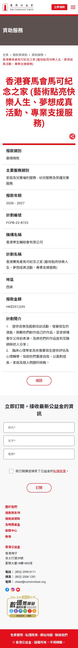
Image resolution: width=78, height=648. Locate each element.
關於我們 (11, 507)
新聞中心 (11, 530)
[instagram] (13, 590)
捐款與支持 (12, 513)
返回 (39, 381)
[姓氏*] (39, 427)
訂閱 (39, 488)
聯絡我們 (61, 635)
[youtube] (18, 590)
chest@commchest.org (30, 582)
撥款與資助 (20, 55)
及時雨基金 (12, 524)
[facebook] (7, 590)
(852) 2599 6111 (25, 572)
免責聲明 (16, 635)
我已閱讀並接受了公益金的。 (42, 471)
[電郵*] (39, 454)
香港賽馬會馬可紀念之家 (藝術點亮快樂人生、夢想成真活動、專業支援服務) (38, 62)
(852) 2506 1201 (25, 576)
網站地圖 (46, 635)
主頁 (6, 55)
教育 (8, 536)
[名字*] (39, 441)
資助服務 (37, 55)
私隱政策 (59, 471)
